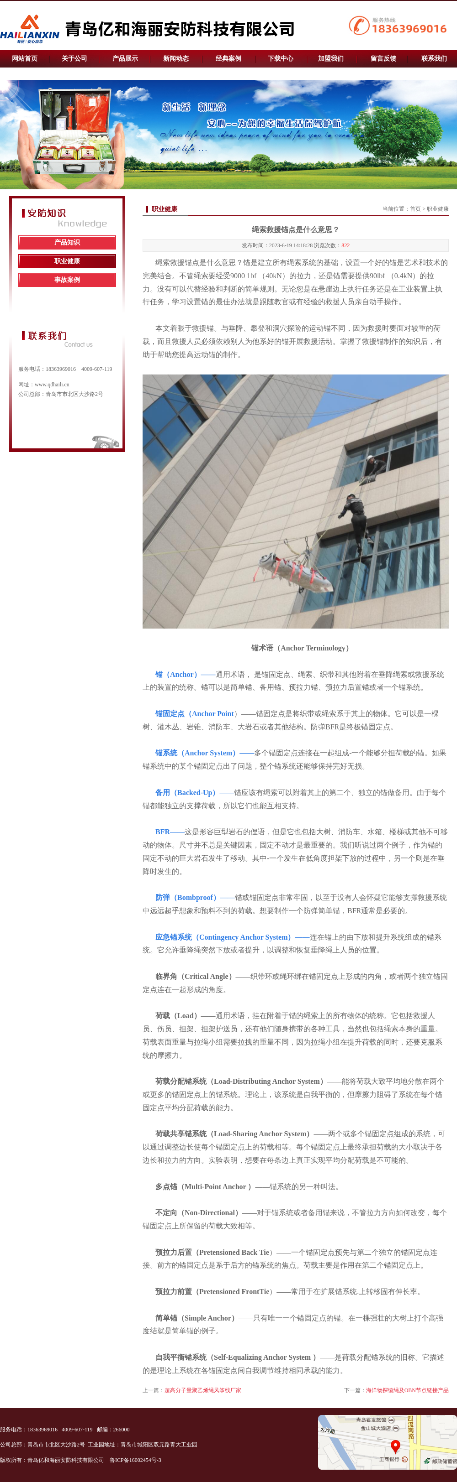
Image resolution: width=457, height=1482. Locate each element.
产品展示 (125, 58)
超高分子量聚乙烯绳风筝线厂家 (203, 1390)
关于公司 (74, 58)
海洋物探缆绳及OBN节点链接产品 (407, 1390)
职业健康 (67, 261)
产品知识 (67, 242)
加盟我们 (331, 58)
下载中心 (280, 58)
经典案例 (228, 58)
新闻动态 (176, 58)
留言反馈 (383, 58)
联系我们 (434, 58)
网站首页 (24, 58)
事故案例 (67, 279)
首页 (415, 209)
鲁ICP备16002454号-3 (136, 1460)
